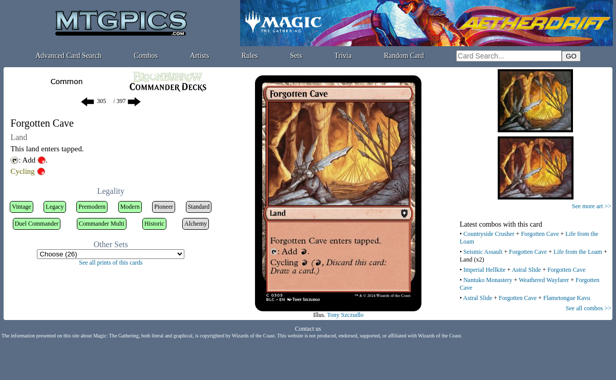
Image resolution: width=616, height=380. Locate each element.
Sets (296, 55)
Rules (250, 55)
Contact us (308, 328)
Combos (146, 55)
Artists (199, 55)
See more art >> (591, 206)
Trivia (343, 55)
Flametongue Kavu (566, 298)
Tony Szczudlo (345, 314)
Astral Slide (526, 269)
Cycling (22, 171)
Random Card (404, 55)
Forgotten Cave (540, 233)
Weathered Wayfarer (544, 280)
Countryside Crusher (489, 233)
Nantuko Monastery (488, 280)
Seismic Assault (482, 251)
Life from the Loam (578, 251)
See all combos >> (588, 308)
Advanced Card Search (68, 55)
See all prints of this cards (110, 262)
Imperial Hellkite (484, 269)
